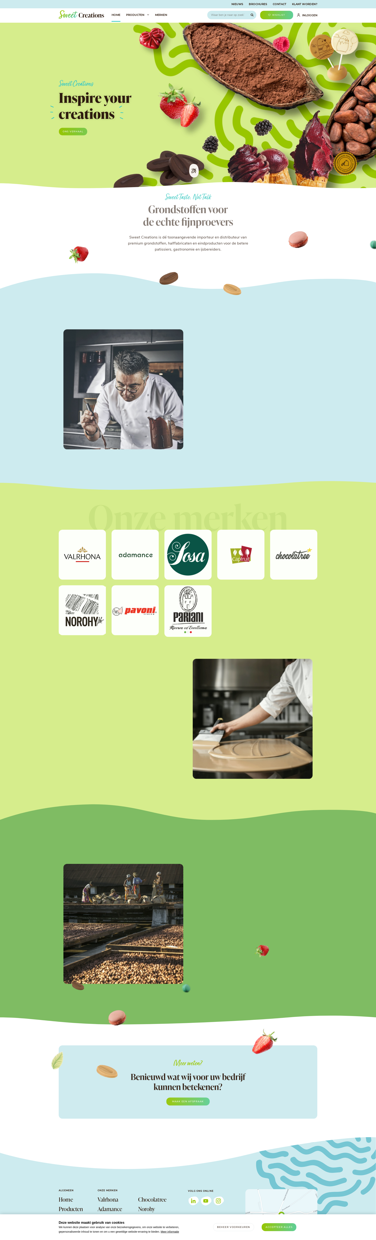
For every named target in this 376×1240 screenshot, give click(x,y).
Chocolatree (152, 1199)
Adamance (110, 1209)
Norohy (146, 1209)
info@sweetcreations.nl (204, 1237)
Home (66, 1199)
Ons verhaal (73, 131)
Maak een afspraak (188, 1110)
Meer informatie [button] (170, 1231)
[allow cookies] (279, 1227)
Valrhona (108, 1199)
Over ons (69, 1218)
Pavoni (146, 1218)
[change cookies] (233, 1227)
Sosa (103, 1218)
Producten (71, 1209)
